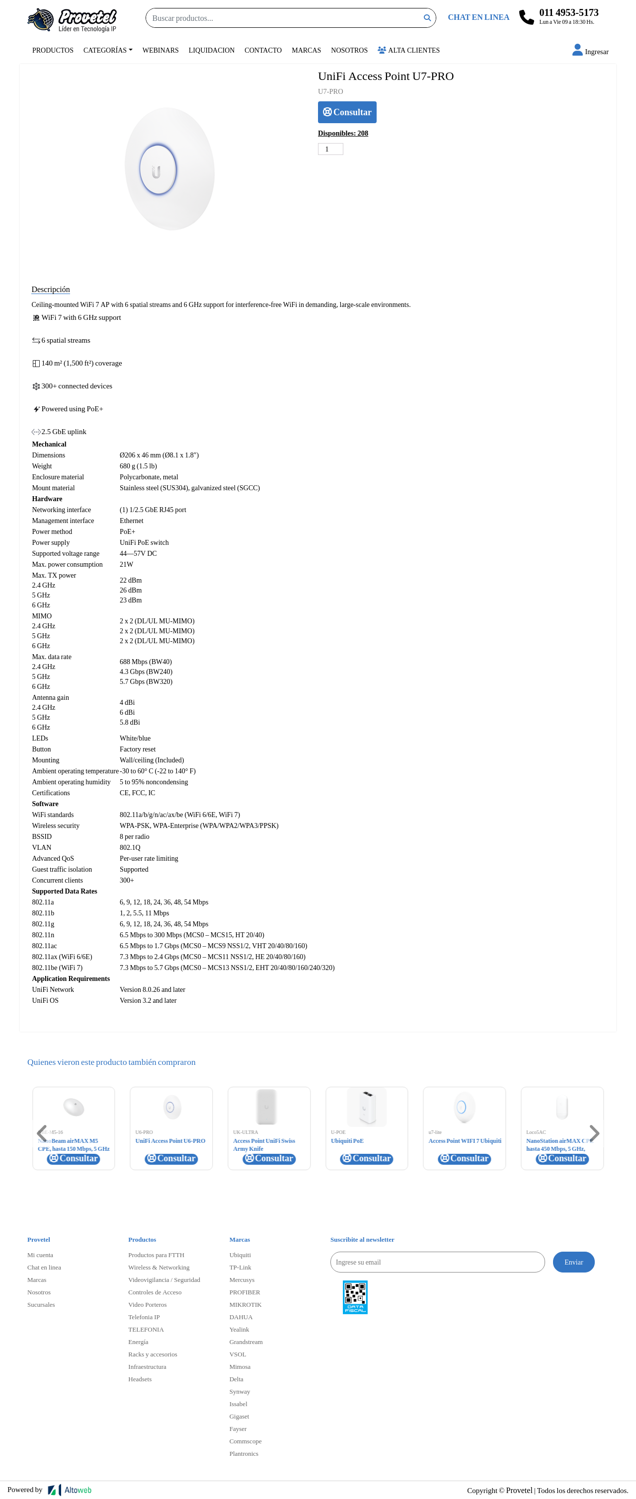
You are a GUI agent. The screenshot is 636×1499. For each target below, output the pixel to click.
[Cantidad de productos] (330, 149)
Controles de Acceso (154, 1292)
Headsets (140, 1379)
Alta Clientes (409, 50)
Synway (240, 1391)
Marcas (306, 50)
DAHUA (241, 1317)
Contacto (263, 50)
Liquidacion (212, 50)
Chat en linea (44, 1267)
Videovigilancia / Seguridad (164, 1279)
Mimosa (240, 1366)
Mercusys (242, 1279)
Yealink (239, 1329)
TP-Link (240, 1267)
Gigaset (239, 1416)
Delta (236, 1379)
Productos (53, 50)
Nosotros (349, 50)
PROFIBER (245, 1292)
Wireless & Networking (158, 1267)
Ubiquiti (240, 1255)
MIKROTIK (246, 1304)
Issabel (238, 1404)
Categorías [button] (105, 50)
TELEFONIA (146, 1329)
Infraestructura (147, 1366)
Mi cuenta (40, 1255)
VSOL (238, 1354)
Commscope (246, 1441)
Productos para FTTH (156, 1255)
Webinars (161, 50)
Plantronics (244, 1453)
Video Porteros (147, 1304)
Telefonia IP (143, 1317)
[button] (590, 51)
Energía (138, 1342)
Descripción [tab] (50, 289)
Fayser (238, 1428)
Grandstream (246, 1342)
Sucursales (41, 1304)
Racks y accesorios (152, 1354)
